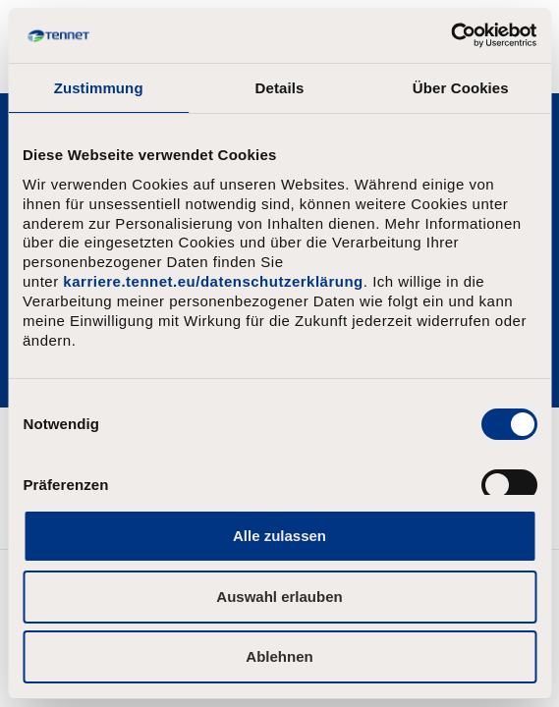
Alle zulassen (279, 535)
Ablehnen (279, 656)
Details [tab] (280, 88)
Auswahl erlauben (279, 596)
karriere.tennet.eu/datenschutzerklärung (213, 281)
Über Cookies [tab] (461, 88)
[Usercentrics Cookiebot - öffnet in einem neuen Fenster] (450, 35)
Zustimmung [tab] (98, 88)
